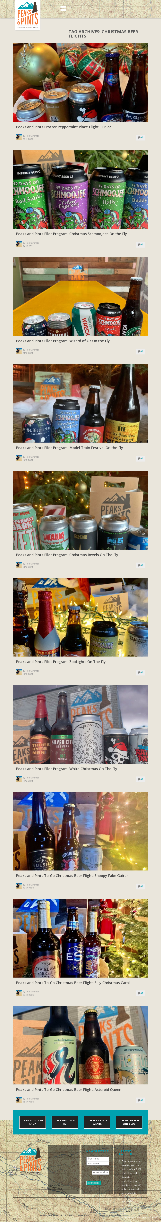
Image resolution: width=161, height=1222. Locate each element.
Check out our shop (33, 1122)
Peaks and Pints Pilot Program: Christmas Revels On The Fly (67, 555)
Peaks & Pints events (98, 1122)
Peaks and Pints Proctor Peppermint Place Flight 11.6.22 (63, 127)
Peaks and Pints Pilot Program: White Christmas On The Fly (66, 769)
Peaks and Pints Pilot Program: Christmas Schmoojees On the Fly (71, 234)
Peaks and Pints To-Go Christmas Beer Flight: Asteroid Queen (68, 1089)
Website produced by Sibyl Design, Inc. (65, 1215)
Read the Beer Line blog (130, 1122)
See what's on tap (65, 1122)
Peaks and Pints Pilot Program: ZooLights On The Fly (61, 661)
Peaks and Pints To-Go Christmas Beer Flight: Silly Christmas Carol (73, 982)
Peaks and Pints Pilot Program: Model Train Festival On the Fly (69, 448)
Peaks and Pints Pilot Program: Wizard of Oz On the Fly (63, 341)
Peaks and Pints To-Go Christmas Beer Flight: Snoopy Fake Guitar (72, 875)
